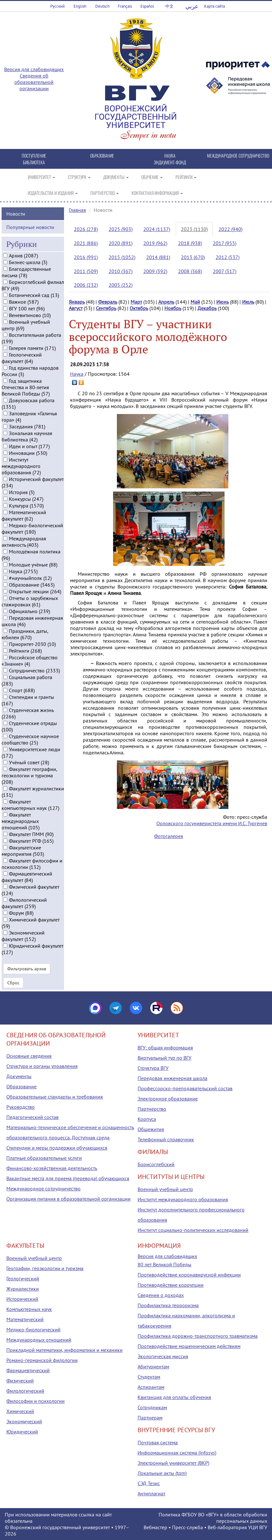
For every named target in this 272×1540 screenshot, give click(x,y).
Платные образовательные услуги (44, 1158)
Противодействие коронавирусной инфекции (189, 1274)
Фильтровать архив (26, 968)
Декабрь (207, 308)
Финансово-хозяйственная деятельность (51, 1168)
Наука (76, 374)
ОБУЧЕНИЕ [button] (152, 177)
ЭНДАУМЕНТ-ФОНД (170, 162)
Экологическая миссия (163, 1356)
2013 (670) (193, 257)
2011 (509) (86, 271)
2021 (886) (86, 243)
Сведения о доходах (161, 1295)
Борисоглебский (156, 1164)
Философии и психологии (35, 1401)
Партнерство (152, 1109)
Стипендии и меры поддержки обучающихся (56, 1147)
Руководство (20, 1107)
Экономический (24, 1421)
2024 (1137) (156, 229)
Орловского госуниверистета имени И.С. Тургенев (211, 823)
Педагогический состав (32, 1117)
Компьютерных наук (29, 1309)
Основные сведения (29, 1056)
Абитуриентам (153, 1366)
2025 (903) (120, 229)
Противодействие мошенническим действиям (189, 1346)
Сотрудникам (152, 1407)
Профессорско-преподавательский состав (185, 1088)
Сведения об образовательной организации (34, 82)
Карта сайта (214, 6)
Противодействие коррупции (171, 1285)
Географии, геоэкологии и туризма (44, 1268)
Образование (21, 1086)
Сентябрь (106, 308)
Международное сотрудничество (43, 1188)
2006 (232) (86, 285)
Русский (57, 6)
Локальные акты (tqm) (162, 1473)
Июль (248, 302)
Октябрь (139, 308)
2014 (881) (158, 257)
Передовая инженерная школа (172, 1078)
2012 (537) (228, 257)
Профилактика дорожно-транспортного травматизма (198, 1336)
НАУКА (169, 155)
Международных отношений (38, 1339)
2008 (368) (190, 271)
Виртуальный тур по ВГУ (164, 1058)
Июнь (222, 302)
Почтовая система (158, 1442)
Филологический (25, 1391)
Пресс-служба (187, 1527)
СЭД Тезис (149, 1483)
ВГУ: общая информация (165, 1047)
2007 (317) (224, 271)
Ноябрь (172, 308)
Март (136, 302)
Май (195, 302)
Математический (25, 1319)
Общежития (151, 1129)
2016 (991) (86, 257)
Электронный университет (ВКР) (173, 1463)
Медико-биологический (33, 1329)
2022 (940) (230, 229)
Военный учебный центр (165, 1189)
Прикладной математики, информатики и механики (64, 1350)
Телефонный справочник (166, 1139)
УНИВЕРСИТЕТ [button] (41, 177)
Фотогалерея (168, 836)
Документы (19, 1076)
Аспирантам (151, 1387)
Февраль (107, 302)
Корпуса (147, 1119)
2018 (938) (190, 243)
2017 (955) (224, 243)
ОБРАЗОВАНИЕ (102, 155)
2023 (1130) (194, 229)
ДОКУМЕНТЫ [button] (116, 177)
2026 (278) (86, 229)
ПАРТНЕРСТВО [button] (104, 192)
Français (125, 6)
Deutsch (102, 6)
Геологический (22, 1278)
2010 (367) (120, 271)
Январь (77, 302)
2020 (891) (120, 243)
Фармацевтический (28, 1370)
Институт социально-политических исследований (193, 1230)
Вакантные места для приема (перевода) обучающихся (67, 1178)
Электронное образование (168, 1098)
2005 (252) (120, 285)
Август (75, 308)
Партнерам (150, 1417)
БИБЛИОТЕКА (34, 162)
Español (147, 6)
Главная (77, 210)
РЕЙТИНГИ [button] (186, 177)
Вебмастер (155, 1527)
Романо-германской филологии (42, 1360)
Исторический (22, 1299)
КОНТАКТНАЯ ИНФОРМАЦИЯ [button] (157, 192)
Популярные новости (30, 226)
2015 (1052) (122, 257)
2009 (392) (155, 271)
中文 (169, 6)
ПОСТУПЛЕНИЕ (34, 155)
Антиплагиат (151, 1493)
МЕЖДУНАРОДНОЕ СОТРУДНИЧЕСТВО (238, 155)
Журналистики (22, 1288)
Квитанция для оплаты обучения (174, 1397)
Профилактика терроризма (168, 1305)
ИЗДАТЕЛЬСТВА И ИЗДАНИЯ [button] (53, 192)
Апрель (166, 302)
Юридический (22, 1431)
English (80, 6)
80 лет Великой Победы (164, 1264)
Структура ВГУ (153, 1068)
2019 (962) (155, 243)
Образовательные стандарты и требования (54, 1096)
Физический (20, 1380)
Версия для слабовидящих (34, 69)
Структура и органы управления (42, 1066)
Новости (15, 213)
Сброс (13, 982)
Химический (20, 1411)
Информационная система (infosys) (177, 1452)
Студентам (149, 1376)
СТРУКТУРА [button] (79, 177)
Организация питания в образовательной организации (68, 1199)
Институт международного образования (183, 1199)
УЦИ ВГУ (257, 1527)
